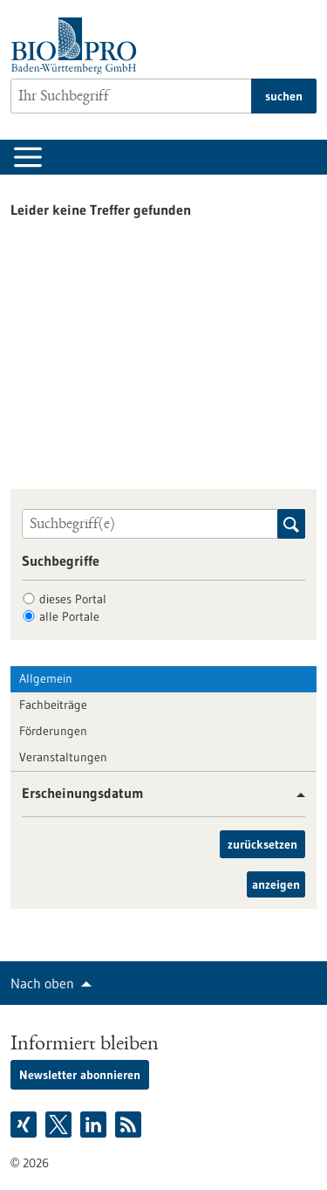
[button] (294, 795)
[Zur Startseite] (78, 45)
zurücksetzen (262, 844)
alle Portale (69, 616)
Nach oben (42, 983)
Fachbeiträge (53, 704)
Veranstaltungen (63, 757)
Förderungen (53, 731)
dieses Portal (72, 599)
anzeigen (276, 884)
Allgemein (45, 678)
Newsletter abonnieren (79, 1075)
